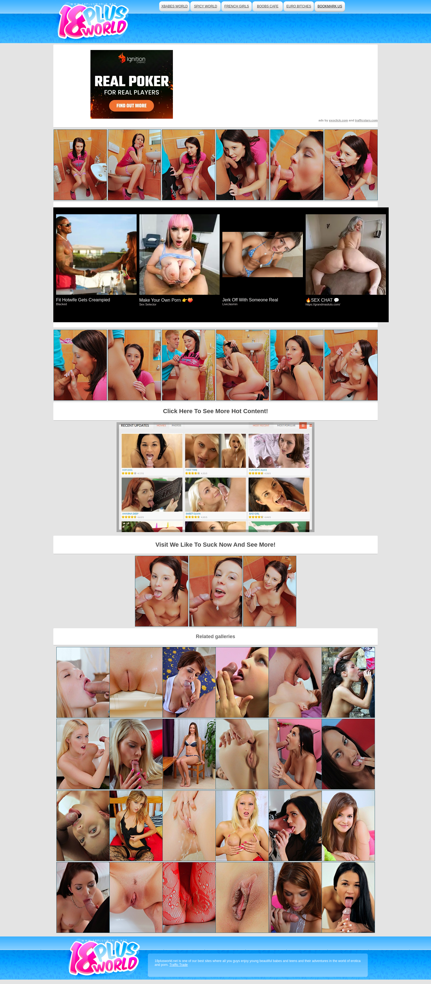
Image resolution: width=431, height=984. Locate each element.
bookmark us (329, 6)
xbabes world (174, 6)
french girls (236, 6)
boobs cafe (267, 6)
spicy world (205, 6)
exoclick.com (338, 120)
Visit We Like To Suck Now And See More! (216, 544)
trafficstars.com (366, 120)
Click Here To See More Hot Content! (215, 411)
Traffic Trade (178, 965)
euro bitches (298, 6)
